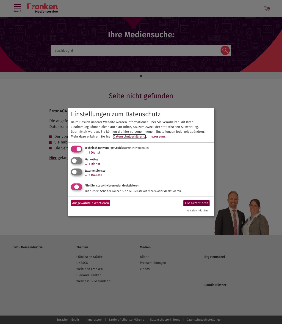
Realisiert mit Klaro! (197, 210)
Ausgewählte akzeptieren (90, 203)
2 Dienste (93, 175)
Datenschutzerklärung (129, 136)
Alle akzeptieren (196, 203)
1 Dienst (92, 152)
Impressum (157, 136)
